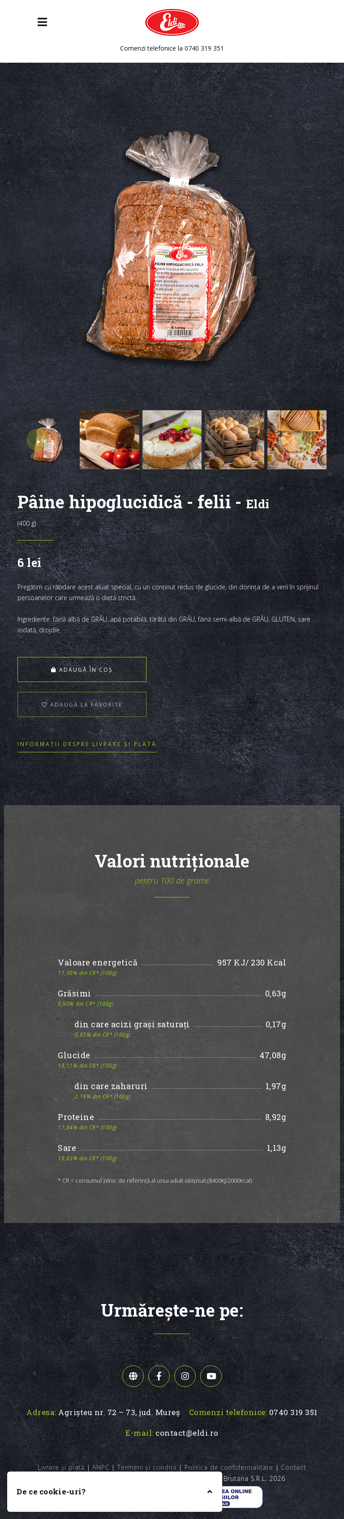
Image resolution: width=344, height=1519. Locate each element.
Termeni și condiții (146, 1467)
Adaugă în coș (82, 670)
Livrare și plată (61, 1467)
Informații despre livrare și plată (87, 744)
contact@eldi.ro (187, 1433)
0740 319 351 (204, 48)
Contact (293, 1467)
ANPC (100, 1467)
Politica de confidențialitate (229, 1467)
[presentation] (37, 440)
